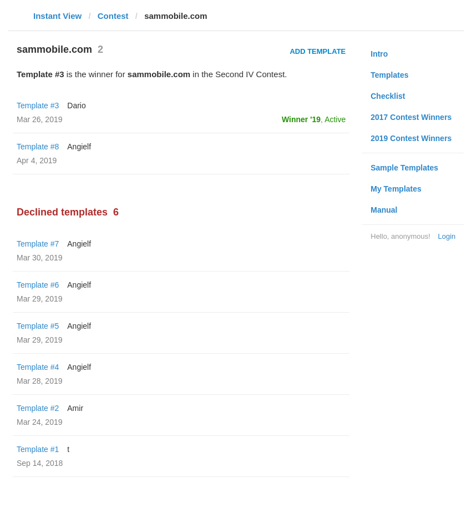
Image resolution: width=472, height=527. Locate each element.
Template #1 (38, 449)
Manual (384, 209)
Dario (76, 105)
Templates (389, 75)
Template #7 (38, 243)
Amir (75, 408)
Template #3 (38, 105)
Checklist (388, 96)
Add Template (318, 51)
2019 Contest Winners (411, 138)
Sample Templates (404, 167)
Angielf (79, 146)
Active (335, 119)
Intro (379, 53)
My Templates (396, 188)
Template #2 (38, 408)
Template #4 (38, 367)
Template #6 (38, 284)
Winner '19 (301, 119)
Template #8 (38, 146)
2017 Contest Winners (411, 117)
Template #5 (38, 326)
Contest (113, 16)
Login (446, 236)
